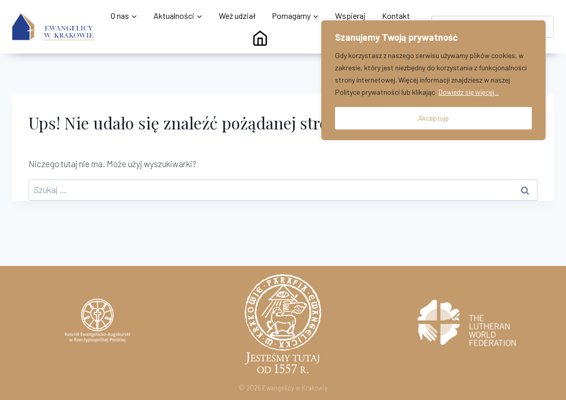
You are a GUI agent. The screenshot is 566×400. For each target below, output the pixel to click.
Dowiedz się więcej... (469, 92)
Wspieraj (350, 15)
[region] (433, 80)
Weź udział (237, 15)
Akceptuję (433, 117)
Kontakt (396, 15)
